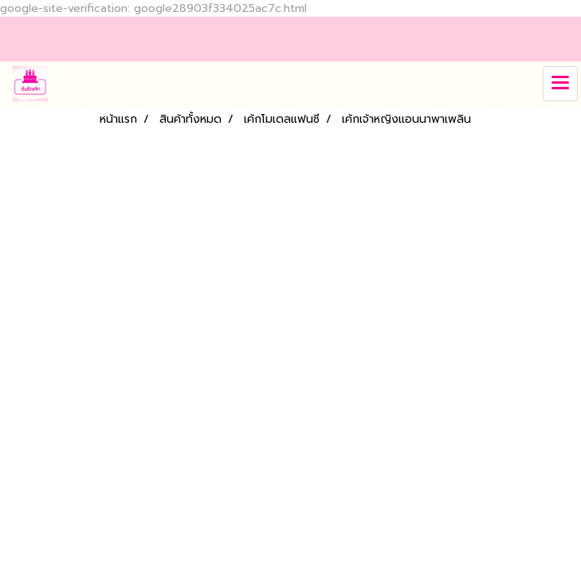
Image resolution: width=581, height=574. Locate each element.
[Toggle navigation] (560, 83)
